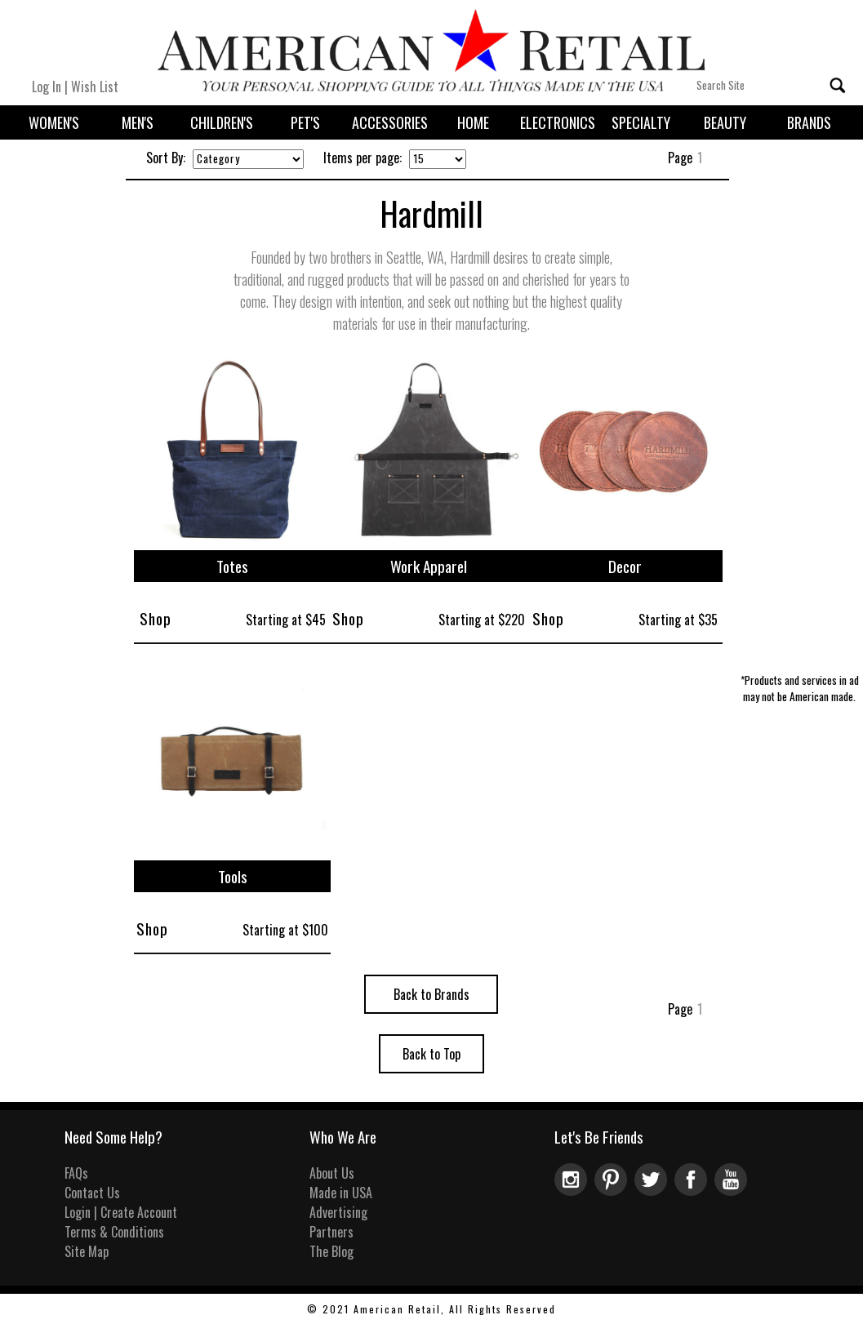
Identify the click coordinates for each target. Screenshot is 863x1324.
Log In (46, 86)
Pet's (305, 122)
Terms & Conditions (114, 1232)
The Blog (331, 1251)
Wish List (94, 86)
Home (473, 122)
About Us (331, 1173)
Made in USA (340, 1192)
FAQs (76, 1173)
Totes (232, 566)
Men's (137, 122)
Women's (54, 122)
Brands (809, 122)
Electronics (557, 122)
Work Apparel (428, 566)
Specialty (641, 122)
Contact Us (92, 1192)
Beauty (725, 122)
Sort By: (165, 157)
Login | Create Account (121, 1212)
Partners (331, 1232)
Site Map (87, 1251)
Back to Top (431, 1054)
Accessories (390, 122)
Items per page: (362, 157)
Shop (155, 618)
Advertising (338, 1212)
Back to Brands (431, 994)
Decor (625, 566)
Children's (221, 122)
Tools (232, 876)
